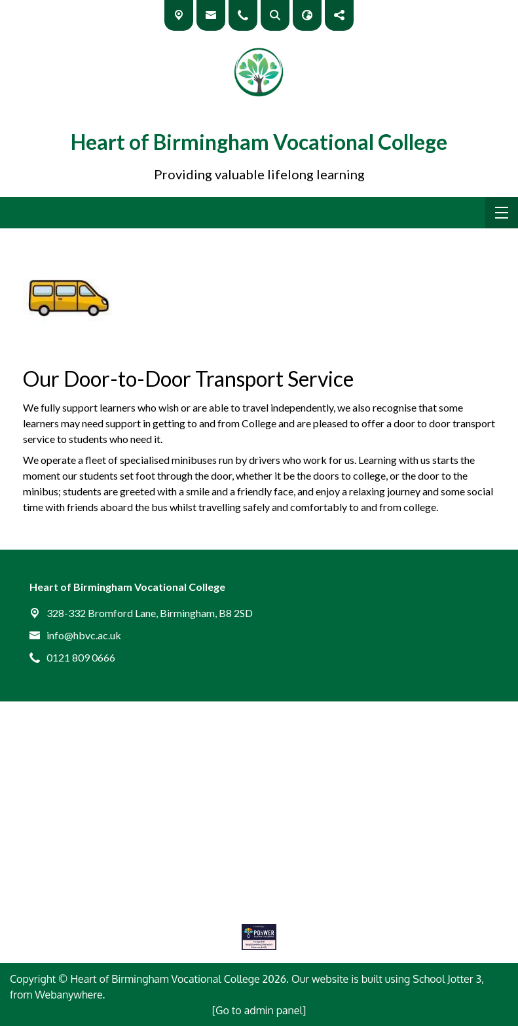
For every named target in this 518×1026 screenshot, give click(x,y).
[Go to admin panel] (259, 1010)
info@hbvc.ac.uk (83, 635)
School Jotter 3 (447, 978)
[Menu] (501, 212)
